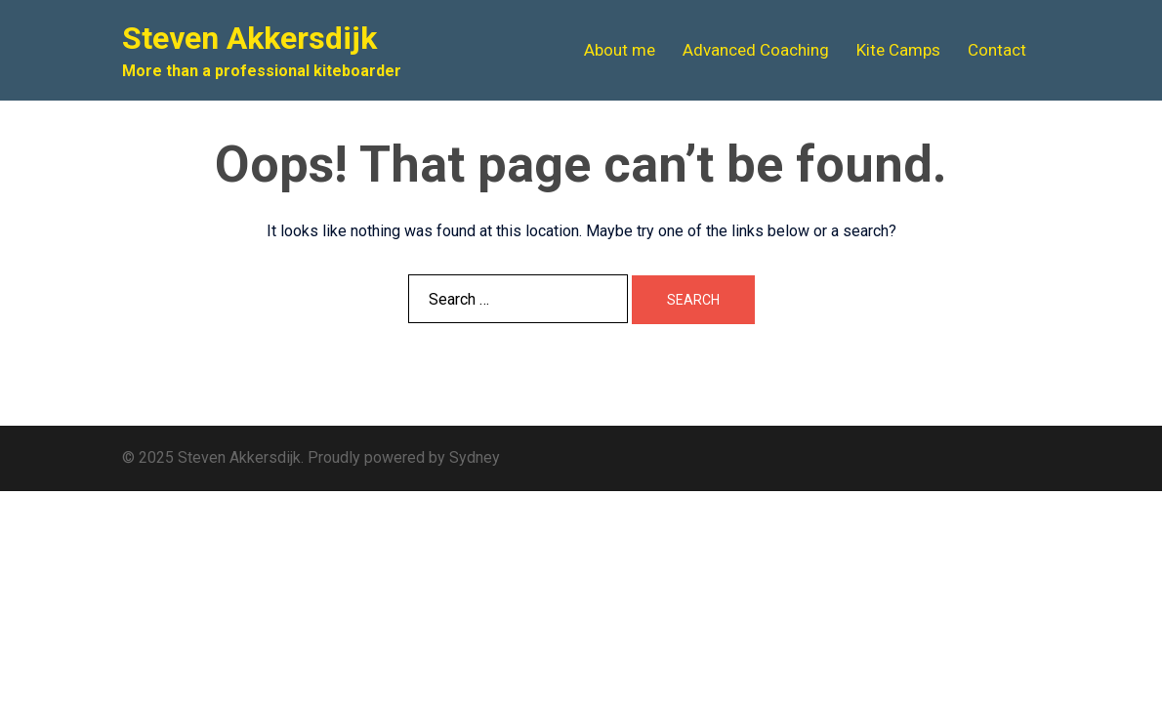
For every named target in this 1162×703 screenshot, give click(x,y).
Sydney (474, 457)
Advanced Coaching (756, 50)
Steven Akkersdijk (249, 38)
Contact (997, 50)
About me (619, 50)
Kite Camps (898, 50)
